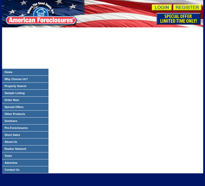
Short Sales (12, 134)
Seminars (11, 120)
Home (9, 72)
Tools (8, 155)
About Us (11, 141)
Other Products (15, 113)
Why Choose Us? (16, 79)
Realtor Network (15, 148)
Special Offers (14, 107)
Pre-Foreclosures (16, 127)
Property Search (16, 86)
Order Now (12, 100)
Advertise (11, 162)
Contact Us (12, 169)
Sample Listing (15, 93)
